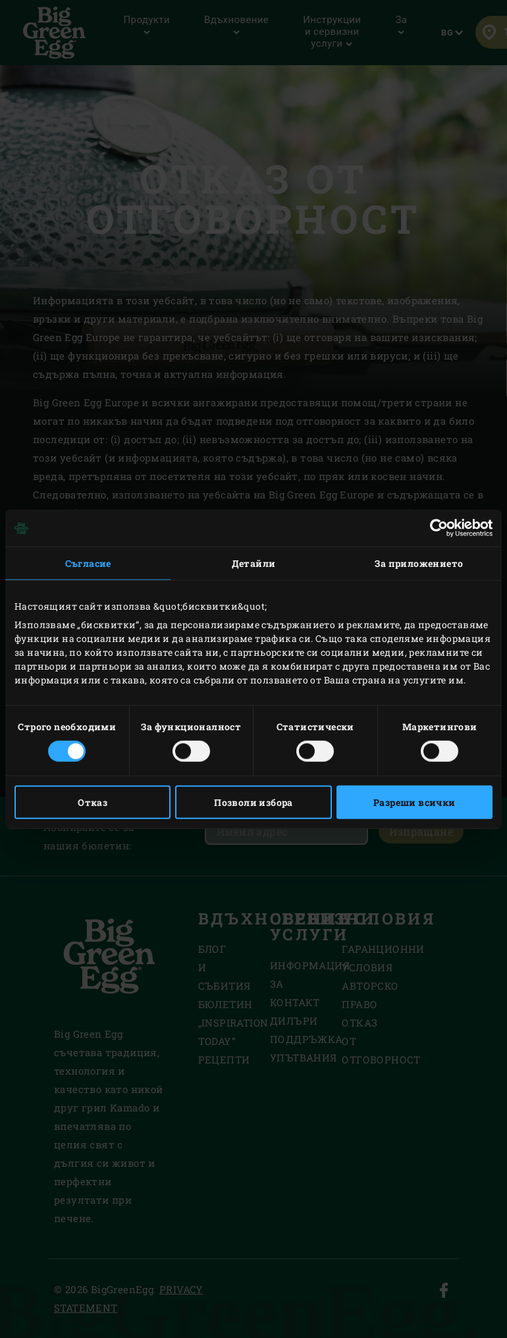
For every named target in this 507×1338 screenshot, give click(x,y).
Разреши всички (414, 801)
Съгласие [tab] (88, 563)
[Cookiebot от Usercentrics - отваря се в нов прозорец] (435, 528)
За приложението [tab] (419, 563)
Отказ (92, 801)
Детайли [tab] (254, 563)
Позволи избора (253, 801)
